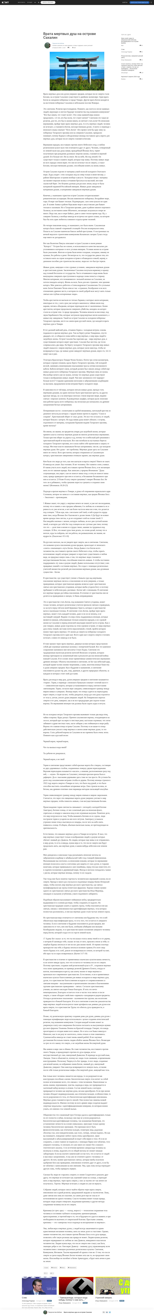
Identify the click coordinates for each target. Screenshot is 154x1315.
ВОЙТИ (125, 2)
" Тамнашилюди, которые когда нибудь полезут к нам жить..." (73, 1299)
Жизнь (62, 1267)
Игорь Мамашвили (65, 1303)
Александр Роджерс (28, 1301)
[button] (151, 2)
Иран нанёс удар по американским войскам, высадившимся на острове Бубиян (129, 40)
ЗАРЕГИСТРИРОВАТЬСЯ (139, 2)
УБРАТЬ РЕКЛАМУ (48, 2)
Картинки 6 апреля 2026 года (130, 76)
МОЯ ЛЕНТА (21, 2)
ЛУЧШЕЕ (29, 2)
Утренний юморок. (103, 1298)
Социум (46, 1267)
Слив (123, 49)
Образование (72, 1267)
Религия (54, 1267)
